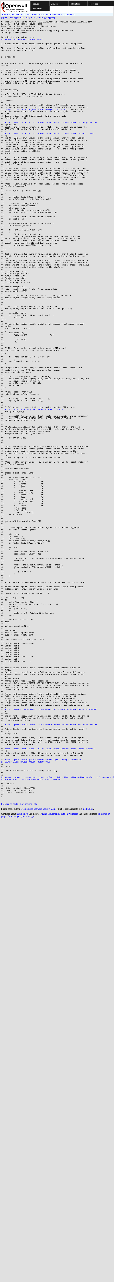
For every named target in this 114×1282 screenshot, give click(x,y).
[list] (52, 17)
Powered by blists (9, 960)
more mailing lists (28, 960)
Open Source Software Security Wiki (38, 965)
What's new (37, 9)
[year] (47, 17)
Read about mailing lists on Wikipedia (60, 969)
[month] (40, 17)
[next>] (12, 17)
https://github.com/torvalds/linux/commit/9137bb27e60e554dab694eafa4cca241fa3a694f (51, 847)
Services (54, 4)
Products (35, 4)
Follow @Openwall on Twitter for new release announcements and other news (38, 14)
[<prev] (4, 17)
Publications (75, 4)
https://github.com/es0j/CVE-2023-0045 (22, 43)
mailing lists (22, 969)
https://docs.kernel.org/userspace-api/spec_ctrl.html (35, 127)
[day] (33, 17)
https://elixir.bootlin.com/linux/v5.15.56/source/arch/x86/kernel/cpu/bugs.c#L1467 (51, 143)
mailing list (88, 965)
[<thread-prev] (23, 17)
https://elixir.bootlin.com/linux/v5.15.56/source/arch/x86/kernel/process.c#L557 (50, 156)
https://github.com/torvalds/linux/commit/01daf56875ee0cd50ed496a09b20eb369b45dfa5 (51, 865)
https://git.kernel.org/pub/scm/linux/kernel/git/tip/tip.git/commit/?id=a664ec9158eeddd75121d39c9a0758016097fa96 (41, 909)
